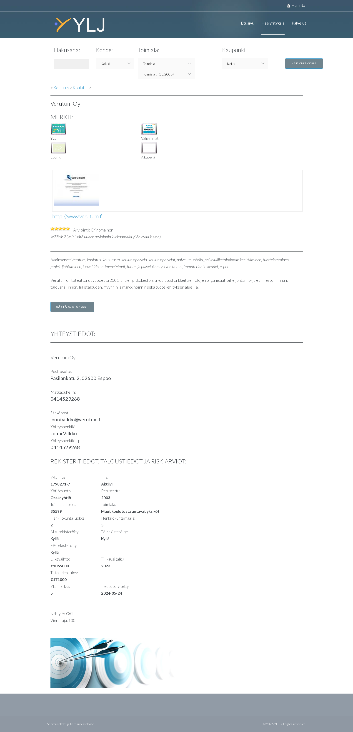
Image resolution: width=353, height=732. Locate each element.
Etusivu (247, 23)
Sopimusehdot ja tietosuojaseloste (70, 724)
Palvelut (299, 23)
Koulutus (61, 87)
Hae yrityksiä (273, 23)
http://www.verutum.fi (77, 216)
